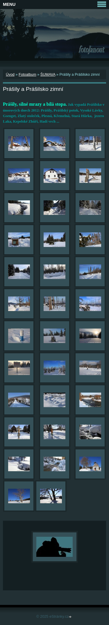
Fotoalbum (27, 74)
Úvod (10, 74)
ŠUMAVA (47, 74)
